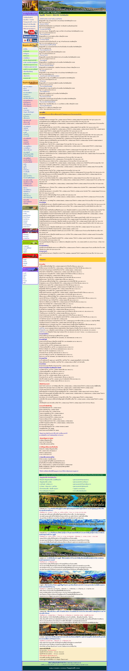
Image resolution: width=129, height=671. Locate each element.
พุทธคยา (26, 140)
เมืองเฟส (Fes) (27, 195)
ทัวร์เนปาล (26, 55)
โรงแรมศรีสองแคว (45, 91)
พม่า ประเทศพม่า (28, 86)
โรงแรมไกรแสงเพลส (45, 96)
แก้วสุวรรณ (43, 81)
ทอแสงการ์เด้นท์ (44, 24)
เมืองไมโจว (27, 76)
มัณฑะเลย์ (26, 90)
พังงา (24, 279)
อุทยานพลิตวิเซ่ (28, 201)
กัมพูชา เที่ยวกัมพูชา (29, 112)
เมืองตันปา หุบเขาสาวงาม (30, 64)
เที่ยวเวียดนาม (27, 104)
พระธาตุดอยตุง (27, 224)
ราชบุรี (25, 250)
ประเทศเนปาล (27, 114)
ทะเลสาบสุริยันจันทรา (29, 177)
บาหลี (25, 132)
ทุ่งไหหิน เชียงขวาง (29, 98)
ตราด (24, 265)
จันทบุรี (25, 263)
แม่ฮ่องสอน (26, 211)
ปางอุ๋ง (25, 213)
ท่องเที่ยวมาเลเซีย (28, 182)
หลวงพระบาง (27, 96)
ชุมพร (24, 275)
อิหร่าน (25, 188)
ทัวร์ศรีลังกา (27, 58)
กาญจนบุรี (26, 246)
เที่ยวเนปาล (27, 118)
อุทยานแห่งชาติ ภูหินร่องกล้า (80, 486)
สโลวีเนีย (26, 203)
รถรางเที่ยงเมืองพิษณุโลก (79, 491)
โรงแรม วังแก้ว (44, 55)
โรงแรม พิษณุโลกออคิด (46, 86)
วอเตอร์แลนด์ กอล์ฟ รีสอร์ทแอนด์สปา (49, 76)
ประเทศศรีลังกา (28, 146)
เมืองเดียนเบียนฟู (28, 71)
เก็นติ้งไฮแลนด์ (28, 183)
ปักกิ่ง (25, 164)
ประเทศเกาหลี (27, 120)
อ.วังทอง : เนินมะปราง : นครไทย (48, 486)
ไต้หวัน (25, 174)
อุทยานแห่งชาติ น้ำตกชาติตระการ (82, 484)
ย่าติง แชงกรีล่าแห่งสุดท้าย (31, 62)
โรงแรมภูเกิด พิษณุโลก (46, 105)
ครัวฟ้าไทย (42, 332)
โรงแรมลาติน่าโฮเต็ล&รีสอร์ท (47, 102)
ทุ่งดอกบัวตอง (27, 215)
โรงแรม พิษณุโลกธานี (45, 50)
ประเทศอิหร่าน (27, 189)
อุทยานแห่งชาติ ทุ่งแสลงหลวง (81, 479)
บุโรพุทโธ (26, 134)
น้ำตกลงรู (25, 234)
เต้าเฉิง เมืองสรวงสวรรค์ (30, 60)
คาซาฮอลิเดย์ (43, 60)
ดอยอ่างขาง (26, 226)
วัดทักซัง (26, 128)
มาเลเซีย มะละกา (28, 185)
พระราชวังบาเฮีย (28, 197)
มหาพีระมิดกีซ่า (28, 160)
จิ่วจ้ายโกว (26, 170)
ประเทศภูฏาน (27, 126)
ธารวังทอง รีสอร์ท (44, 39)
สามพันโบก (26, 238)
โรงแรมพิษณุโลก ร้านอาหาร (47, 491)
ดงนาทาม (25, 236)
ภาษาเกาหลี (27, 124)
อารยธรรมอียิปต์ (28, 162)
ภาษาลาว (26, 94)
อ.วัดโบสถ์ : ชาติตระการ (46, 484)
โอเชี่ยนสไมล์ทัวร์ (28, 17)
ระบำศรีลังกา (27, 148)
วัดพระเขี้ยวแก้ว (28, 150)
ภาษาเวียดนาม (27, 106)
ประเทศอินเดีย (27, 138)
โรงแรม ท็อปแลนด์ (45, 34)
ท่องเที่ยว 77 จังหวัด (29, 19)
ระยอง (25, 261)
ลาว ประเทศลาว (28, 92)
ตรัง (24, 277)
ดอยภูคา (25, 221)
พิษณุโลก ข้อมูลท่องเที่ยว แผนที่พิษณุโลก (50, 479)
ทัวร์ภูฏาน (26, 53)
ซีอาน (25, 168)
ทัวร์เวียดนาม (27, 102)
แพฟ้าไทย (41, 328)
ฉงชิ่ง (25, 166)
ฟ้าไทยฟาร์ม (42, 330)
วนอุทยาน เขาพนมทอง (79, 488)
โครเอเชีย (26, 200)
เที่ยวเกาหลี (27, 122)
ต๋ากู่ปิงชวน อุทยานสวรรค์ (30, 67)
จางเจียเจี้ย (26, 171)
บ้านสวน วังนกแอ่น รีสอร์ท (46, 65)
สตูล (24, 282)
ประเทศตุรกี (27, 152)
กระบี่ (24, 273)
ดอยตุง (25, 223)
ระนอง (25, 280)
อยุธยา (25, 251)
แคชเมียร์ (26, 142)
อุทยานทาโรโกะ (28, 176)
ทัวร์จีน (25, 49)
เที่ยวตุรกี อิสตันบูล (28, 156)
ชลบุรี (24, 259)
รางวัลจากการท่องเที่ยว (30, 26)
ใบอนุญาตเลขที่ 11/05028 (30, 22)
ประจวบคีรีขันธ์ (27, 248)
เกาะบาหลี (26, 136)
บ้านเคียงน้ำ (43, 70)
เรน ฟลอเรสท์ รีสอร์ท (45, 29)
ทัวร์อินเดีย (26, 51)
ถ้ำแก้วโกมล (26, 217)
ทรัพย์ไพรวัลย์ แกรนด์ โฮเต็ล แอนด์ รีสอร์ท (51, 19)
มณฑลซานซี (27, 78)
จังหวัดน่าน (26, 219)
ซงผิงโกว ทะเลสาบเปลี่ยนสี (30, 69)
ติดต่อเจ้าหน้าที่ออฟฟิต (29, 24)
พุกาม (25, 88)
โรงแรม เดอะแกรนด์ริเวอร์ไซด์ (48, 44)
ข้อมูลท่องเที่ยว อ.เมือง (46, 482)
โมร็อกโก (26, 194)
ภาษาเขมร (26, 110)
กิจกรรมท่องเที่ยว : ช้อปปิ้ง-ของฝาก (49, 488)
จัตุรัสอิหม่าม (27, 191)
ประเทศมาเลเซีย (28, 180)
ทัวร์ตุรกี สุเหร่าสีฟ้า (29, 154)
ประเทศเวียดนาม (28, 100)
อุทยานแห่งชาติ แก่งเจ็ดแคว (80, 482)
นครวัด (25, 108)
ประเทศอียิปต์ (27, 158)
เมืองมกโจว (27, 73)
